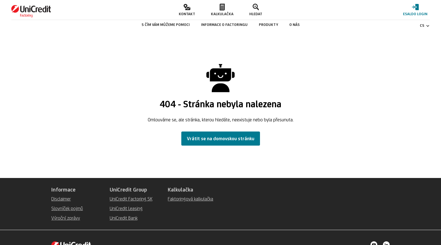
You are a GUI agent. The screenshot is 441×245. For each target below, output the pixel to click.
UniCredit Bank (124, 218)
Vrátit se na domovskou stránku (220, 138)
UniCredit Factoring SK (131, 199)
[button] (187, 9)
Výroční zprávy (65, 218)
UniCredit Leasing (126, 208)
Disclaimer (61, 199)
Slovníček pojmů (67, 208)
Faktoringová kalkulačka (190, 199)
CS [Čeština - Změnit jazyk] (425, 25)
